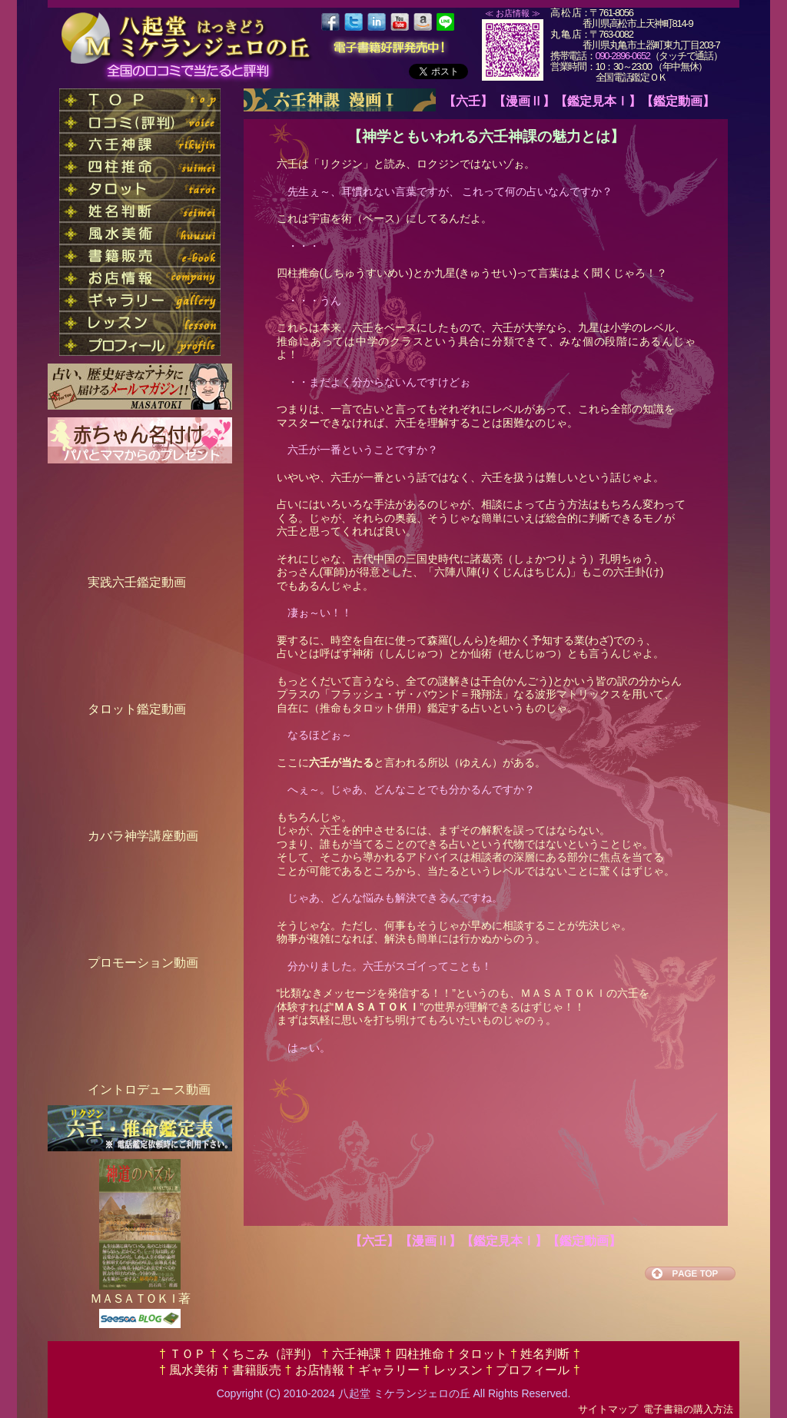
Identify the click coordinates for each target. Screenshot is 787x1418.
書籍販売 (257, 1369)
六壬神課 (357, 1353)
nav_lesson (140, 322)
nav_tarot (140, 189)
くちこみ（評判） (269, 1353)
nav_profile (140, 345)
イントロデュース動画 (149, 1089)
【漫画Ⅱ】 (524, 101)
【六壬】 (468, 101)
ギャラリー (388, 1369)
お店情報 (320, 1369)
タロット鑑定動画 (137, 709)
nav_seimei (140, 211)
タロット (482, 1353)
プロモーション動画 (143, 962)
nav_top (140, 99)
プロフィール (533, 1369)
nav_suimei (140, 166)
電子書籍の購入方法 (688, 1409)
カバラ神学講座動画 (143, 835)
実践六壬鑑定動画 (137, 582)
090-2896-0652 (623, 55)
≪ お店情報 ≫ (512, 13)
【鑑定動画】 (678, 101)
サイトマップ (608, 1409)
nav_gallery (140, 300)
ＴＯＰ (188, 1353)
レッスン (458, 1369)
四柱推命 (419, 1353)
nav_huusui (140, 233)
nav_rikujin (140, 144)
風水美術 (194, 1369)
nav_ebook (140, 255)
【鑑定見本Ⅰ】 (598, 101)
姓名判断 (545, 1353)
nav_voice (140, 122)
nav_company (140, 278)
